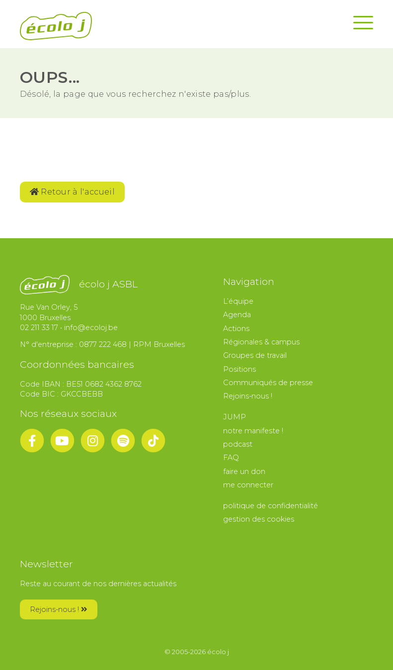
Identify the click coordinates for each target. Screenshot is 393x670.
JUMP (234, 416)
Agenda (237, 314)
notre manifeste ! (253, 430)
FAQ (231, 457)
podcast (237, 444)
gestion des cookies (258, 519)
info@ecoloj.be (91, 327)
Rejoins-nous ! (247, 396)
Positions (239, 369)
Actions (236, 328)
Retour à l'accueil (72, 192)
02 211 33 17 (39, 327)
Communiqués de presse (268, 382)
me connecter (248, 484)
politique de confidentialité (270, 505)
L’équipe (238, 301)
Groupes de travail (255, 355)
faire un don (244, 471)
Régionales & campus (261, 341)
